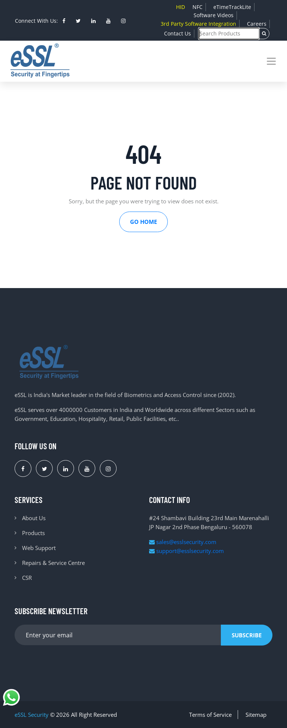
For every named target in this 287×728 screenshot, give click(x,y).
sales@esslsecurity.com (182, 542)
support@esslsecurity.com (186, 550)
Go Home (143, 221)
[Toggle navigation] (271, 61)
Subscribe (247, 635)
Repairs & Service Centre (53, 562)
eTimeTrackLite (232, 6)
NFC (197, 6)
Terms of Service (210, 714)
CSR (27, 577)
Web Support (39, 548)
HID (180, 6)
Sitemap (256, 714)
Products (33, 533)
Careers (256, 23)
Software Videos (214, 15)
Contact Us (177, 33)
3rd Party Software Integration (198, 23)
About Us (34, 518)
